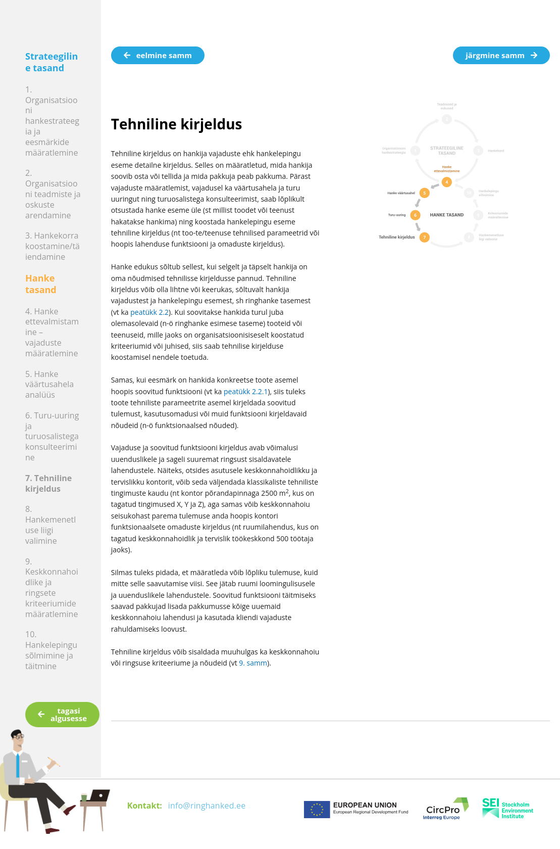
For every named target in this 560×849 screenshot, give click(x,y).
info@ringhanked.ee (207, 805)
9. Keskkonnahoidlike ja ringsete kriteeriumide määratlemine (51, 588)
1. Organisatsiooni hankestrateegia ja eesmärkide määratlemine (52, 121)
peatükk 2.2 (149, 312)
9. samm (253, 663)
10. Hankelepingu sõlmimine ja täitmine (51, 650)
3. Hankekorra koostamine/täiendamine (52, 246)
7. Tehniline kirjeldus (48, 483)
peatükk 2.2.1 (246, 391)
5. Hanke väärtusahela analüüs (49, 384)
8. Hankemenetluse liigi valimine (50, 524)
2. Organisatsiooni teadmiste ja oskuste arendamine (53, 193)
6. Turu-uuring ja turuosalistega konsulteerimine (52, 436)
